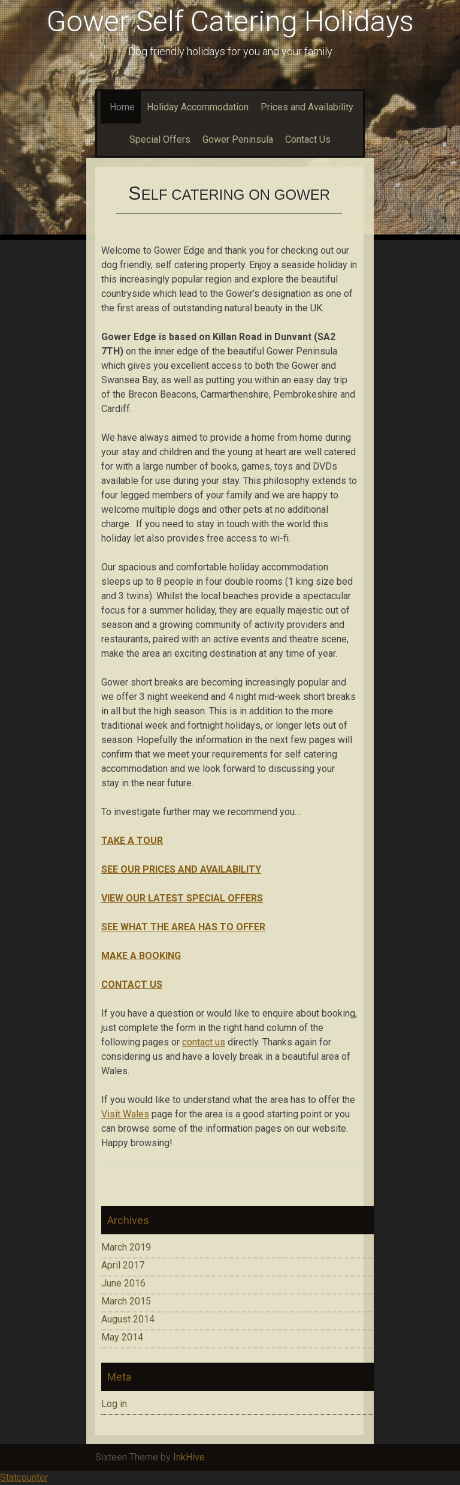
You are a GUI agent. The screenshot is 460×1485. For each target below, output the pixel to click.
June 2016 (123, 1283)
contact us (203, 1042)
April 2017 (122, 1265)
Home (121, 107)
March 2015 (126, 1301)
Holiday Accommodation (198, 107)
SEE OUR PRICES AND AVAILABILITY (181, 869)
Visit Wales (125, 1114)
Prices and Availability (307, 107)
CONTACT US (131, 984)
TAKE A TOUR (132, 840)
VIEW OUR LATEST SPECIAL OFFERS (182, 898)
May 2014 (122, 1337)
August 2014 (128, 1319)
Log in (114, 1403)
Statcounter (24, 1477)
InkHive (189, 1457)
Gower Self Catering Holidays (230, 21)
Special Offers (159, 139)
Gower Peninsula (237, 139)
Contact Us (308, 139)
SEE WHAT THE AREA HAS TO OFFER (183, 927)
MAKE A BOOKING (141, 955)
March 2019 (126, 1247)
